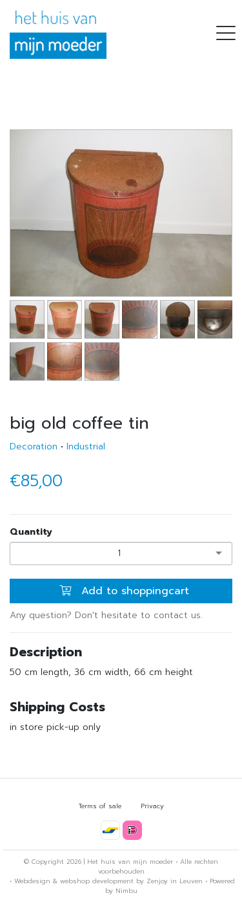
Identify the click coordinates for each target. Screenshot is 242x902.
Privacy (152, 806)
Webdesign (32, 881)
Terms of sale (100, 806)
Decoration (33, 446)
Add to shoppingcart (124, 591)
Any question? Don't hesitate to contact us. (106, 615)
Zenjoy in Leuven (174, 881)
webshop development (97, 881)
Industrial (85, 446)
